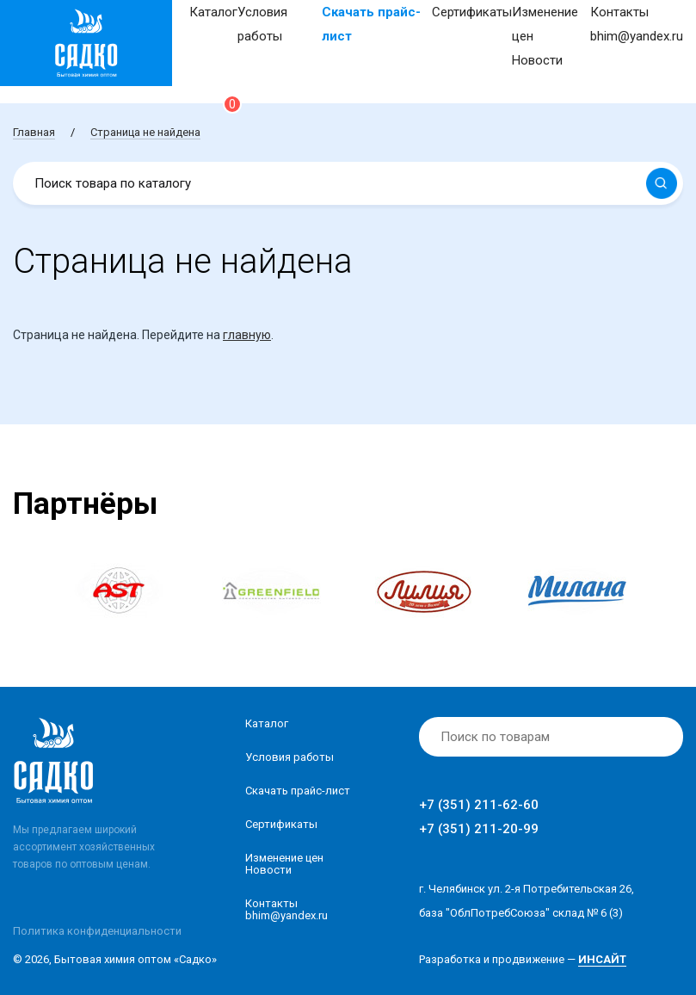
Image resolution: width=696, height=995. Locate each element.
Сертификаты (472, 12)
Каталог (213, 12)
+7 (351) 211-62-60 (479, 805)
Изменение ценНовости (284, 863)
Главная (34, 132)
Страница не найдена (145, 132)
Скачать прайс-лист (297, 790)
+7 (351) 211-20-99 (479, 829)
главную (247, 335)
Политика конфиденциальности (97, 930)
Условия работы (289, 757)
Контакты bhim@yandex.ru (286, 909)
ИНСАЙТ (602, 959)
